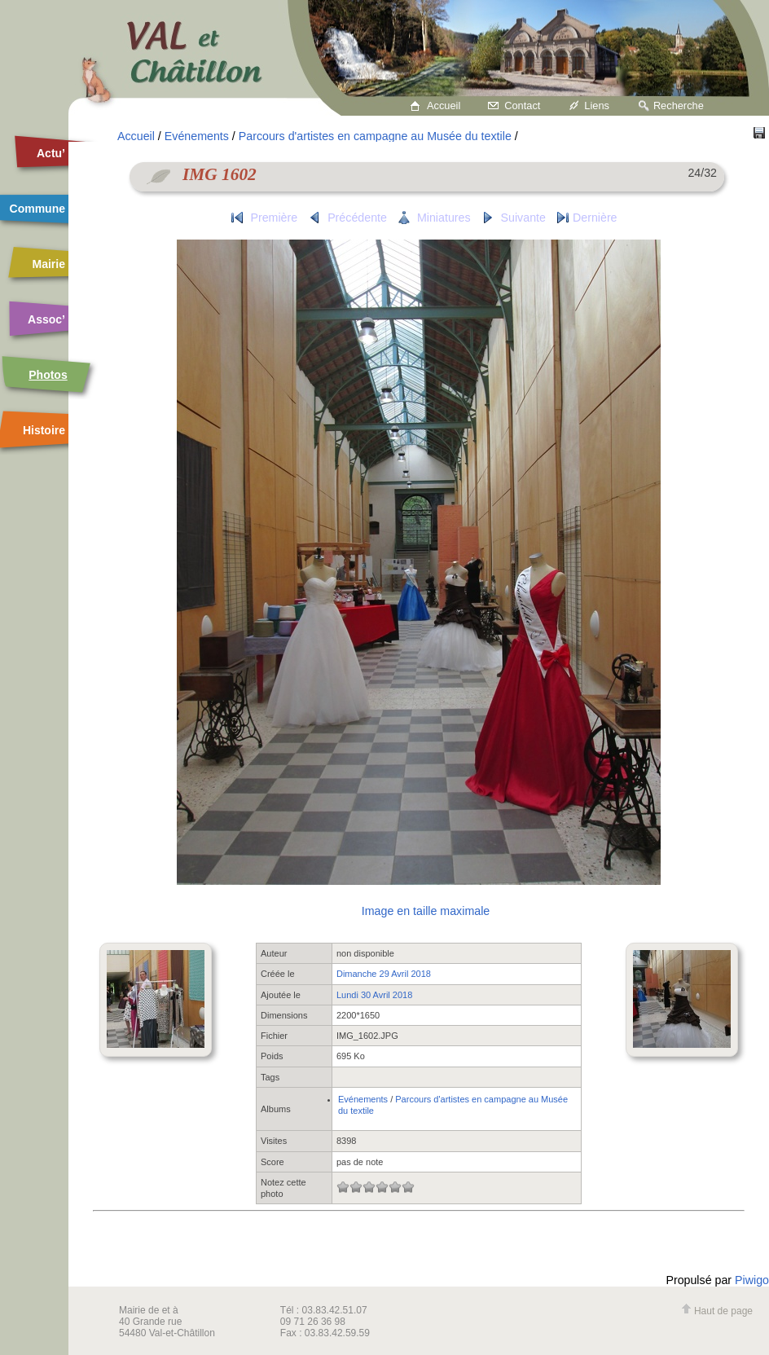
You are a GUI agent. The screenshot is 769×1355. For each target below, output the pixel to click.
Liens (596, 105)
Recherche (678, 105)
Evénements (197, 136)
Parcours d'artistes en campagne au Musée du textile (375, 136)
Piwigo (752, 1280)
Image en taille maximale (426, 910)
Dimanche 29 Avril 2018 (383, 974)
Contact (522, 105)
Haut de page (717, 1311)
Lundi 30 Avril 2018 (374, 995)
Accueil (443, 105)
